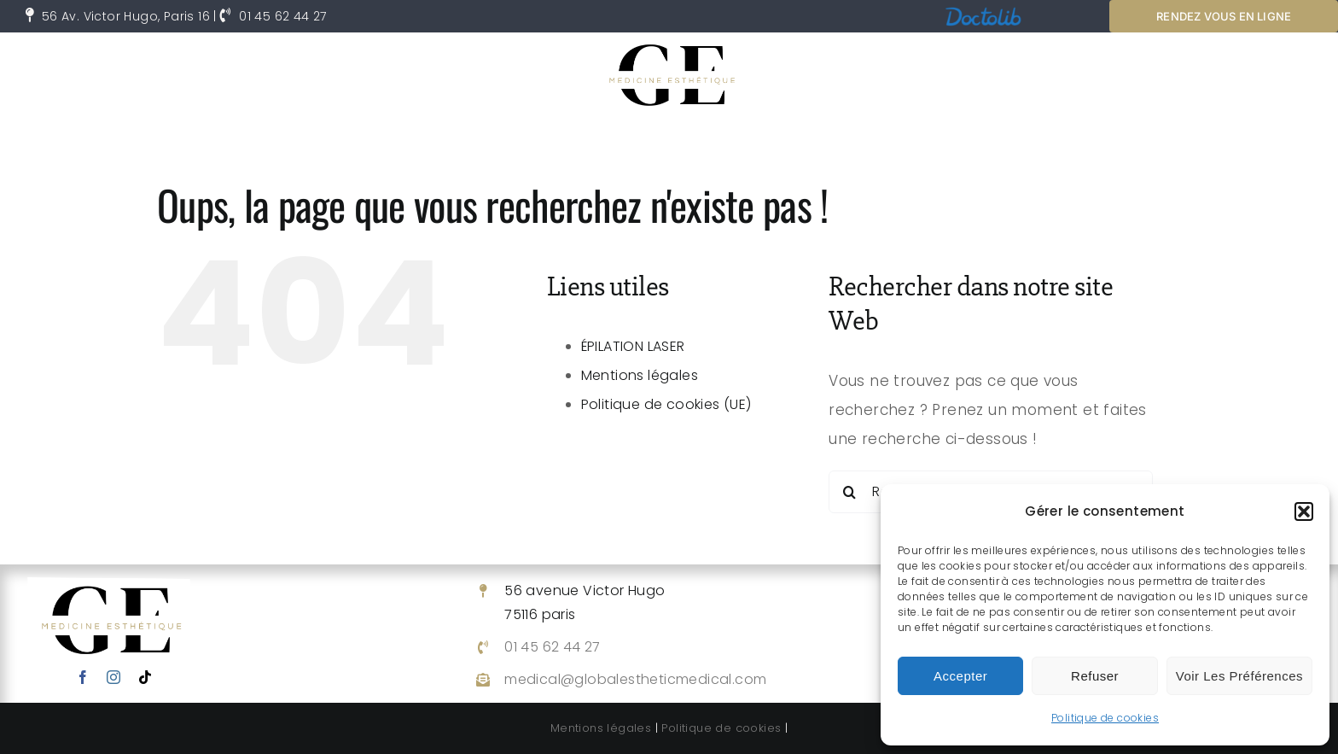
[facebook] (83, 677)
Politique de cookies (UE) (666, 404)
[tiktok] (145, 677)
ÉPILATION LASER (633, 346)
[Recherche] (850, 492)
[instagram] (113, 677)
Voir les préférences (1239, 676)
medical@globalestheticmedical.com (635, 679)
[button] (1303, 511)
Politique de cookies (1105, 717)
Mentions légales (639, 375)
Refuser (1095, 676)
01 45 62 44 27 (283, 16)
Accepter (960, 676)
